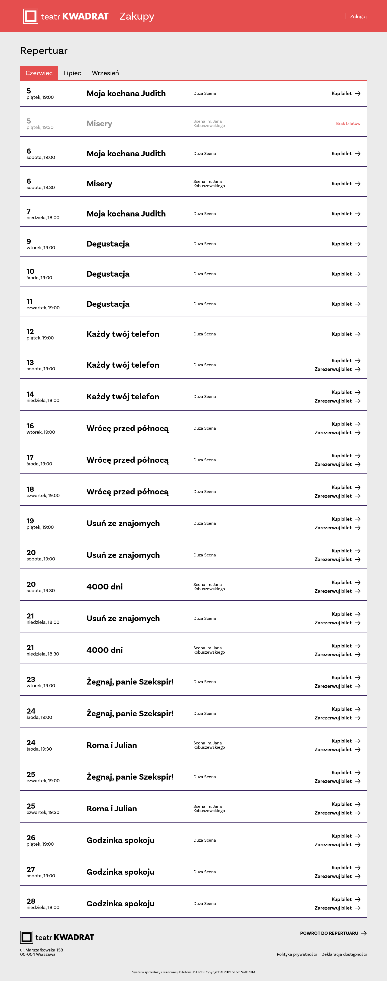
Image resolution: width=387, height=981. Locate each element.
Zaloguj (358, 16)
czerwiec (39, 73)
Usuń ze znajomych (123, 523)
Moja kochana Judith (126, 93)
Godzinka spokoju (121, 840)
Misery (99, 123)
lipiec (72, 73)
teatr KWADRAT (71, 16)
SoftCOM (248, 972)
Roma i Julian (112, 745)
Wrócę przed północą (128, 428)
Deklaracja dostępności (344, 954)
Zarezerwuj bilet (337, 369)
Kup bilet (346, 93)
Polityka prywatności (297, 954)
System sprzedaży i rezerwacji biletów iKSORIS (167, 972)
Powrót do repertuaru (333, 933)
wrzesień (105, 73)
